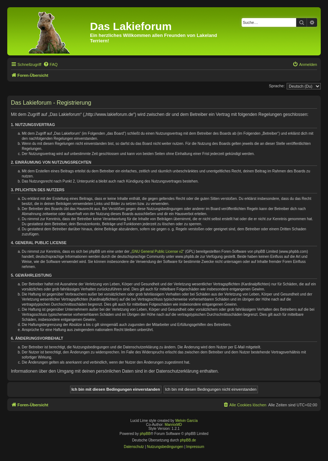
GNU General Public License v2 (157, 251)
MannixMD (173, 425)
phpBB (145, 434)
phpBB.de (188, 440)
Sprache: (277, 86)
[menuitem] (50, 64)
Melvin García (186, 421)
